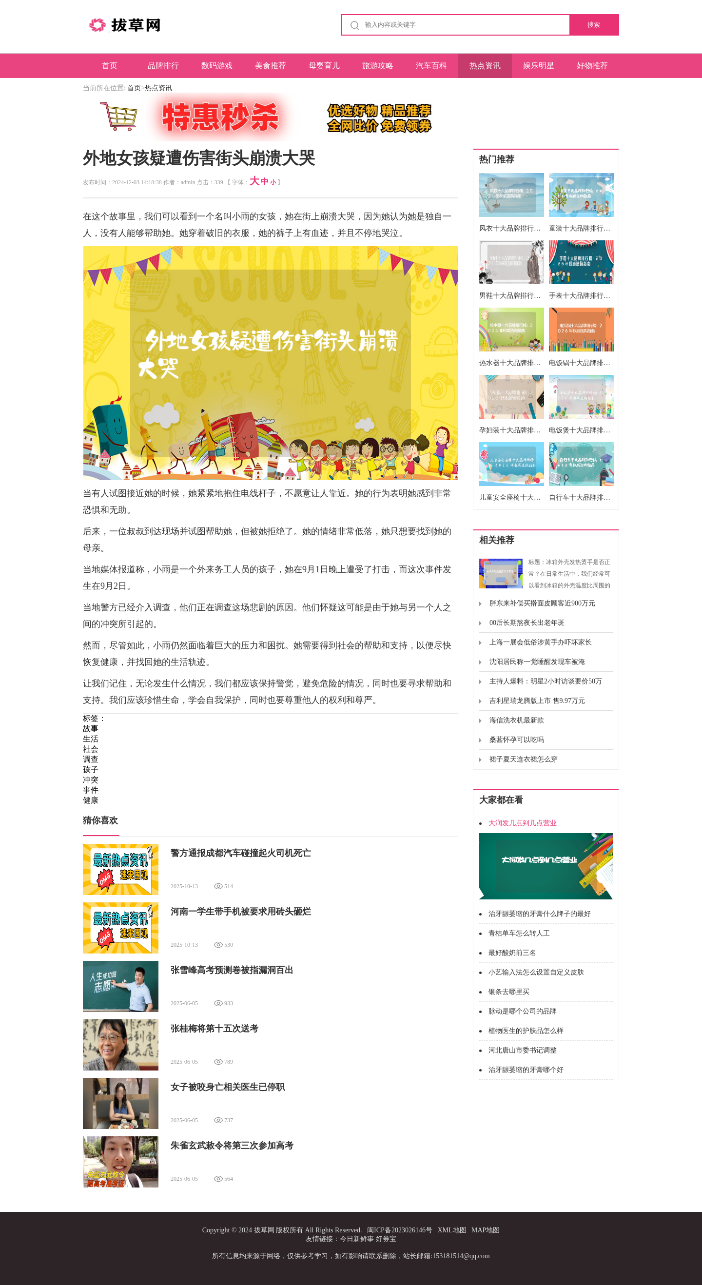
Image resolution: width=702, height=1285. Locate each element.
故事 (90, 728)
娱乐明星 (538, 65)
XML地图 (451, 1230)
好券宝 (386, 1239)
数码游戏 (217, 65)
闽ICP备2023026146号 (399, 1230)
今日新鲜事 (357, 1239)
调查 (90, 759)
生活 (90, 739)
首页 (109, 65)
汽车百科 (431, 65)
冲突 (90, 780)
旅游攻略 (377, 65)
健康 (90, 800)
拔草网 (264, 1230)
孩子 (90, 769)
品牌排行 (163, 65)
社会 (90, 749)
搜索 (593, 24)
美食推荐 (270, 65)
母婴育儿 (324, 65)
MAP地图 (485, 1230)
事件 (90, 790)
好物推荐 (592, 65)
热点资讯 (485, 65)
